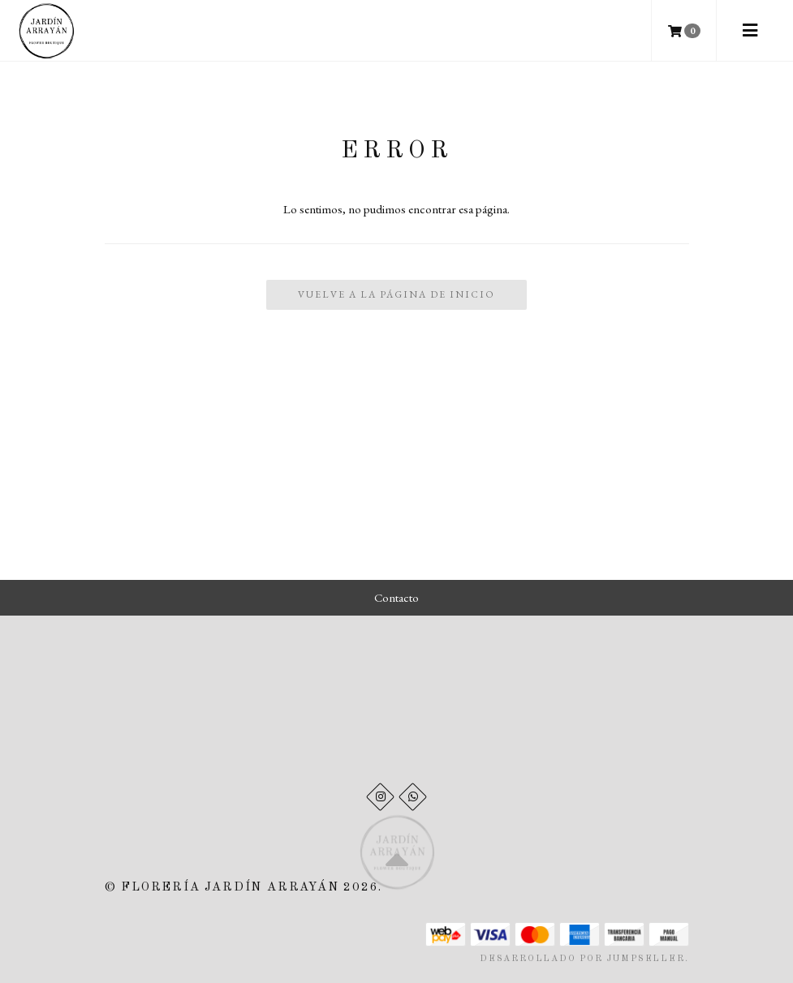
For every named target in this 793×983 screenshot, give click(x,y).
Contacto (396, 597)
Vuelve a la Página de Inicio (396, 294)
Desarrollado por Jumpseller (582, 959)
